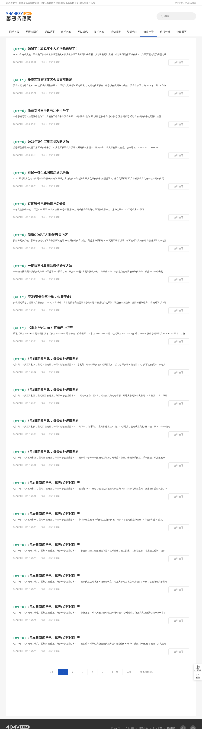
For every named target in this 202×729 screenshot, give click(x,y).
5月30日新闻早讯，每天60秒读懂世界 (46, 514)
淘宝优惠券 (190, 3)
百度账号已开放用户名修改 (39, 204)
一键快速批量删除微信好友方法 (42, 266)
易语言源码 (33, 31)
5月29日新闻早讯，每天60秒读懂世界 (46, 545)
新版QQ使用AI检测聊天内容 (40, 235)
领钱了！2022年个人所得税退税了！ (45, 49)
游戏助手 (51, 31)
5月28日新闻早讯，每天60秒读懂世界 (46, 576)
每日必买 (181, 31)
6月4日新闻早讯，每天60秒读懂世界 (45, 359)
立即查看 (178, 62)
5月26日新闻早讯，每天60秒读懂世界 (46, 638)
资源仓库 (133, 31)
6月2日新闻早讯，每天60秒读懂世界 (45, 421)
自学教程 (67, 31)
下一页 (115, 672)
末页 (129, 672)
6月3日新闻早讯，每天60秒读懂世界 (45, 390)
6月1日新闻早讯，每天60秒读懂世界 (45, 452)
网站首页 (14, 31)
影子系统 (179, 3)
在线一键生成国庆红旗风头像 (41, 173)
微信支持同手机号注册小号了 (41, 111)
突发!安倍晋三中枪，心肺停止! (42, 297)
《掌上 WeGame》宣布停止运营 (43, 328)
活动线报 (117, 31)
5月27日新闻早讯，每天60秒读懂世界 (46, 607)
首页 (51, 672)
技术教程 (100, 31)
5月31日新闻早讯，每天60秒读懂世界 (46, 483)
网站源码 (84, 31)
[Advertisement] (101, 708)
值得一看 (150, 31)
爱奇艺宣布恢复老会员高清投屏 (42, 80)
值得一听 (166, 31)
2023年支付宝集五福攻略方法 (41, 142)
